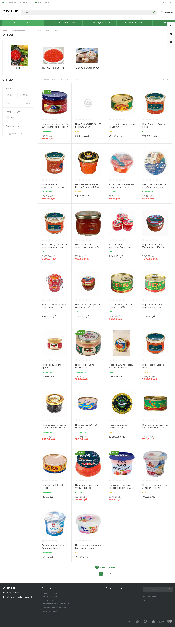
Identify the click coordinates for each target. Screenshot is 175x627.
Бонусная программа (117, 588)
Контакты (79, 588)
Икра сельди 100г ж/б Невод (86, 426)
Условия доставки (49, 593)
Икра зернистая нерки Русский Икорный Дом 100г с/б (87, 187)
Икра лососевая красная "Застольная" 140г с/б (155, 245)
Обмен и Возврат (49, 597)
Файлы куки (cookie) (50, 611)
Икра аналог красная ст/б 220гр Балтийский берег (55, 125)
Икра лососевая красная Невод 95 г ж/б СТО (155, 305)
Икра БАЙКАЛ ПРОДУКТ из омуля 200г (88, 125)
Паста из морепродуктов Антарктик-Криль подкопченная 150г (155, 488)
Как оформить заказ (52, 588)
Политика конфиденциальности (56, 607)
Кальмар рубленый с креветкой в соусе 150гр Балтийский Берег (121, 488)
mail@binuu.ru (43, 2)
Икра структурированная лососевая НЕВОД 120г (155, 426)
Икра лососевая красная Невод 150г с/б (88, 305)
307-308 (168, 12)
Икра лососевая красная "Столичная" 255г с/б (54, 305)
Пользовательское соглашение (55, 604)
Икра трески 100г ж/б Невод (52, 486)
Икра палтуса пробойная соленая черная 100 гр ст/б (54, 427)
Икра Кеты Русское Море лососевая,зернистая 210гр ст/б (55, 247)
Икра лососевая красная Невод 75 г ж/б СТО (121, 305)
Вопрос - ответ (48, 600)
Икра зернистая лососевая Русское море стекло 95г (54, 187)
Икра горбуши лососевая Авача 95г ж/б (122, 125)
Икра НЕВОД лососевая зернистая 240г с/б (121, 366)
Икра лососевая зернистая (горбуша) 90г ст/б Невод (88, 247)
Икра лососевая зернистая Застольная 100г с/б (120, 247)
